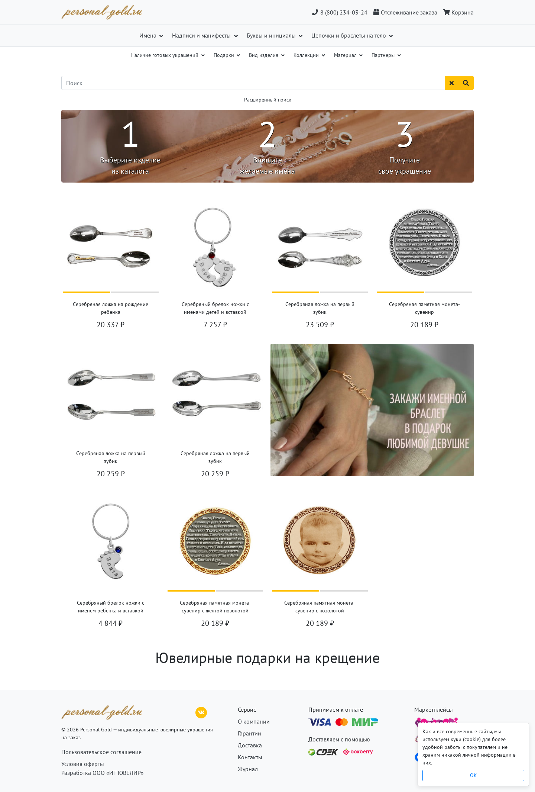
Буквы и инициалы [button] (272, 35)
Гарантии (249, 733)
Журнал (248, 769)
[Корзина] (457, 12)
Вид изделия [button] (264, 55)
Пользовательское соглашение (101, 752)
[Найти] (466, 83)
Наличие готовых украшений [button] (165, 55)
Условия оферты (82, 763)
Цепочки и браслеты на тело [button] (349, 35)
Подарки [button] (225, 55)
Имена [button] (148, 35)
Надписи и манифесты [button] (202, 35)
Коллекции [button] (307, 55)
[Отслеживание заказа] (405, 12)
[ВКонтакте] (201, 711)
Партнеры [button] (384, 55)
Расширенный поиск (267, 99)
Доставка (250, 745)
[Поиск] (253, 83)
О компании (254, 721)
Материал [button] (346, 55)
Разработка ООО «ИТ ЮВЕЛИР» (102, 772)
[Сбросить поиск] (451, 83)
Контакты (250, 757)
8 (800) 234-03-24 (339, 12)
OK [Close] (473, 775)
